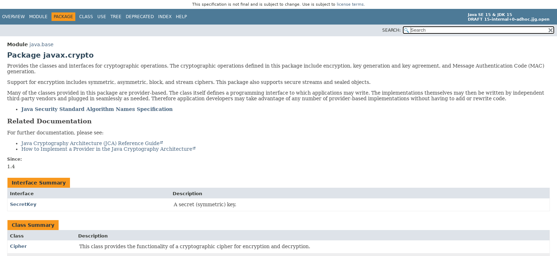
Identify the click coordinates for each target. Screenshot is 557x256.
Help (181, 16)
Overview (13, 16)
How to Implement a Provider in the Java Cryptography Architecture (106, 149)
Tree (115, 16)
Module (38, 16)
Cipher (18, 246)
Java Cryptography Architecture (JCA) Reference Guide (90, 143)
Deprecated (140, 16)
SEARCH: (391, 30)
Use (101, 16)
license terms (350, 4)
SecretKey (23, 204)
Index (165, 16)
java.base (41, 44)
